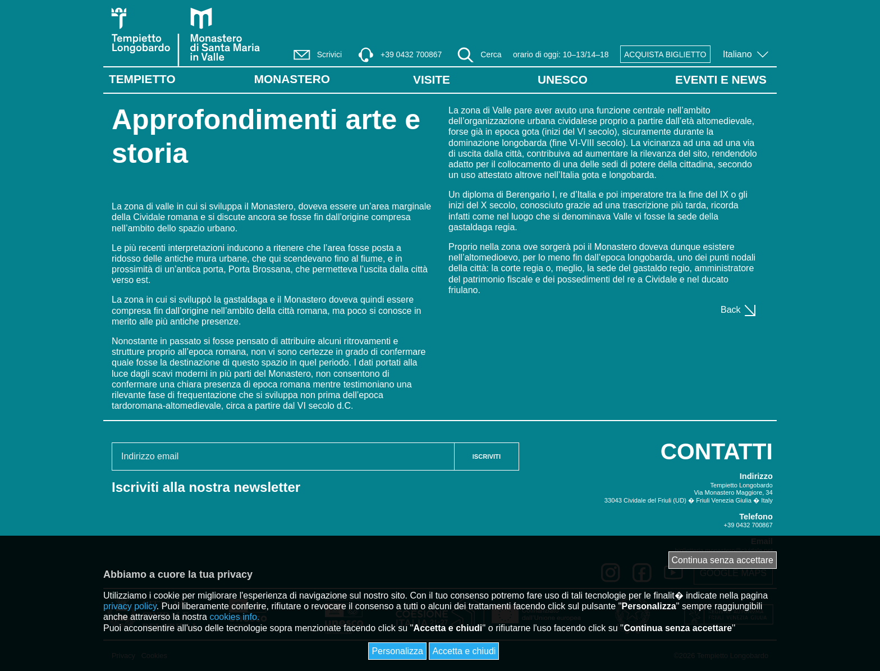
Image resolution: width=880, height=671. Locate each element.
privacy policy (130, 606)
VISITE (431, 79)
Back (739, 309)
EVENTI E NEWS (721, 79)
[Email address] (283, 456)
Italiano (738, 54)
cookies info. (234, 617)
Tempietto (142, 78)
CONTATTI (717, 451)
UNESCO (563, 79)
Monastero (292, 78)
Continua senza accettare (722, 560)
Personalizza (397, 651)
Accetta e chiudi (464, 651)
